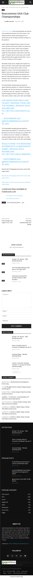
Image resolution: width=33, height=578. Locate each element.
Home (3, 7)
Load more (16, 372)
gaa (23, 202)
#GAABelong (8, 108)
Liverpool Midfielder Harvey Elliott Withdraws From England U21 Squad (21, 472)
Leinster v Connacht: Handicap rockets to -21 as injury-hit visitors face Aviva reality (21, 364)
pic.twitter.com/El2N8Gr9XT (16, 154)
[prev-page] (3, 285)
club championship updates (13, 202)
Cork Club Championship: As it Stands (25, 222)
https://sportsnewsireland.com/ (17, 247)
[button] (3, 2)
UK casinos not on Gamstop (14, 195)
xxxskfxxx (4, 397)
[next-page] (6, 285)
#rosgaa (20, 106)
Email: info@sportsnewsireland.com (19, 543)
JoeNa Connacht (9, 21)
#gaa (27, 106)
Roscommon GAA (7, 31)
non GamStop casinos (12, 198)
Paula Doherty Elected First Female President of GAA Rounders (19, 277)
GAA (7, 7)
